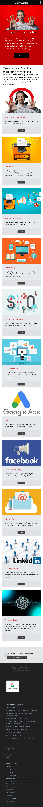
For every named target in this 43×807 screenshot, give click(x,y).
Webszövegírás (10, 801)
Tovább (21, 130)
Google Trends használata (13, 735)
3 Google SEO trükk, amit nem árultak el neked (19, 726)
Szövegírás (9, 166)
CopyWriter (21, 667)
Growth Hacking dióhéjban (13, 732)
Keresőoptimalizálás (14, 319)
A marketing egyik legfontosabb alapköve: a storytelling (21, 710)
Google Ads (10, 420)
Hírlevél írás (10, 519)
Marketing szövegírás (12, 781)
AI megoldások (11, 620)
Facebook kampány (13, 469)
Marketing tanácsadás (15, 117)
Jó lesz (21, 55)
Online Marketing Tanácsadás (14, 784)
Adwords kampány (11, 752)
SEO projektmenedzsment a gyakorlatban (17, 729)
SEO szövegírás (11, 368)
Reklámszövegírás (11, 787)
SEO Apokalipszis (10, 707)
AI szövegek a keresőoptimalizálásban (16, 718)
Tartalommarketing (13, 218)
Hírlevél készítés (10, 772)
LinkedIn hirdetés (12, 568)
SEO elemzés (9, 789)
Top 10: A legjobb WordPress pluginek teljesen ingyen (21, 738)
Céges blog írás (11, 267)
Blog (7, 758)
